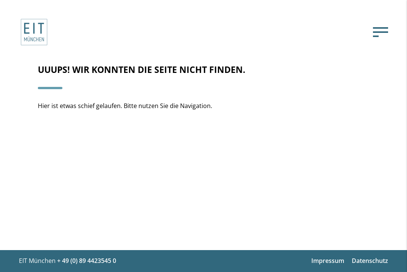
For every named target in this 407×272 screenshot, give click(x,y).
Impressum (327, 261)
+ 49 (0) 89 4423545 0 (86, 261)
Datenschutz (370, 261)
